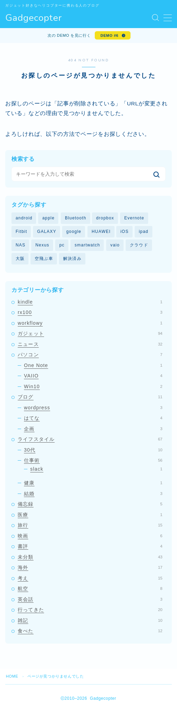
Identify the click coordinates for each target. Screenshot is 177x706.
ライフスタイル (90, 439)
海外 (90, 567)
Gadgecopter (33, 18)
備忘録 (90, 504)
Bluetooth (75, 218)
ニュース (90, 344)
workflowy (90, 323)
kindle (90, 302)
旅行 (90, 525)
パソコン (90, 354)
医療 (90, 514)
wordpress (93, 407)
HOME (12, 676)
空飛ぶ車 (44, 258)
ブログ (90, 397)
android (24, 218)
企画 (93, 429)
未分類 (90, 557)
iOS (124, 231)
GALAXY (46, 231)
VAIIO (93, 375)
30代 (93, 450)
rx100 (90, 312)
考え (90, 578)
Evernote (134, 218)
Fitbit (21, 231)
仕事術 (93, 460)
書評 (90, 546)
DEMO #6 (110, 35)
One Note (93, 365)
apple (48, 218)
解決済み (72, 258)
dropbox (105, 218)
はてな (93, 418)
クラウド (139, 245)
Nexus (42, 245)
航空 (90, 588)
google (73, 231)
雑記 (90, 620)
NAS (20, 245)
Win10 (93, 386)
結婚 (93, 493)
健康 (93, 483)
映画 (90, 536)
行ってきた (90, 609)
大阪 (20, 258)
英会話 (90, 599)
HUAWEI (101, 231)
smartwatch (87, 245)
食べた (90, 631)
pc (62, 245)
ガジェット (90, 333)
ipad (144, 231)
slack (96, 469)
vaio (115, 245)
